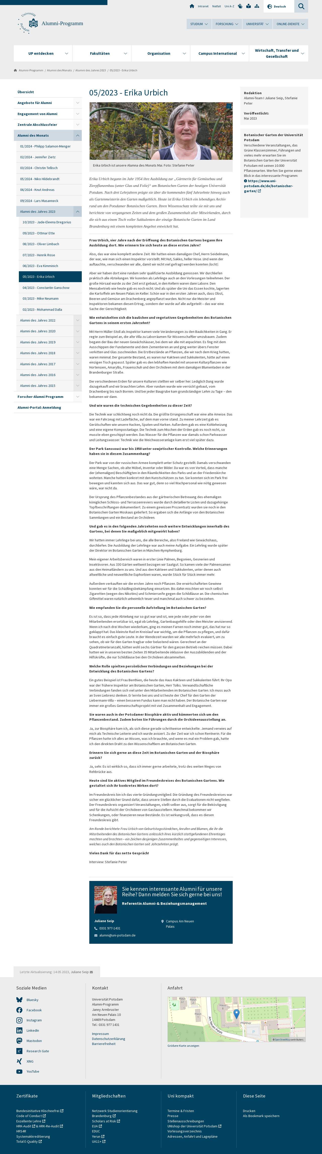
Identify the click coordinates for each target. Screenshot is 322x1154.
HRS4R (21, 1131)
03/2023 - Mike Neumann (41, 298)
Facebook (34, 1010)
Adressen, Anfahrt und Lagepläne (193, 1136)
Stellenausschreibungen (186, 1121)
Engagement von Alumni (37, 114)
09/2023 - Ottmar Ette (39, 233)
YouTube (33, 1071)
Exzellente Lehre (28, 1121)
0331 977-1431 (109, 928)
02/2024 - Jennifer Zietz (38, 157)
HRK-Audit (23, 1126)
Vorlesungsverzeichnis (185, 1131)
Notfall (216, 6)
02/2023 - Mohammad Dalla (42, 309)
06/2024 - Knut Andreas (37, 189)
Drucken (249, 1111)
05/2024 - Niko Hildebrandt (39, 179)
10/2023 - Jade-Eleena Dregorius (47, 222)
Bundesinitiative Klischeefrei (37, 1111)
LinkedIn (33, 1030)
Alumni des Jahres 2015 (37, 385)
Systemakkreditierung (33, 1136)
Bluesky (32, 1000)
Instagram (34, 1020)
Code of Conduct (29, 1116)
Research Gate (38, 1051)
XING (30, 1061)
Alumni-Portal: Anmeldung (39, 407)
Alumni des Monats (59, 70)
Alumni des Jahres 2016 (37, 375)
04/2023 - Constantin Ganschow (46, 287)
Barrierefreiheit (103, 1043)
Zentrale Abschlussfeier (37, 124)
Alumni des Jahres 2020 (37, 331)
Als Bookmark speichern (261, 1116)
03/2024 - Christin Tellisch (39, 168)
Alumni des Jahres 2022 (37, 320)
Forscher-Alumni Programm (40, 396)
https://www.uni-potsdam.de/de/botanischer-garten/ (268, 185)
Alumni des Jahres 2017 (37, 364)
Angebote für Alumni (35, 102)
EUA (95, 1126)
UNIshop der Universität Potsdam (192, 1126)
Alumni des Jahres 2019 (37, 342)
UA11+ (96, 1141)
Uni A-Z (229, 6)
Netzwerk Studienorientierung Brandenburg (115, 1113)
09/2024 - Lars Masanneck (39, 200)
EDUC (96, 1131)
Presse (173, 1116)
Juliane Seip (80, 972)
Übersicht (26, 92)
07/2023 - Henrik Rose (39, 255)
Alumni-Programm (62, 23)
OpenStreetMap (282, 1039)
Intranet (203, 6)
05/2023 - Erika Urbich (123, 70)
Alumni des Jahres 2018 (37, 353)
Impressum (100, 1033)
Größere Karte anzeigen (183, 1045)
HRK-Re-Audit (49, 1126)
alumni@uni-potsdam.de (117, 935)
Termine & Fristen (181, 1111)
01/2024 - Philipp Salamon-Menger (45, 146)
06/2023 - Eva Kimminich (40, 266)
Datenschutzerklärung (108, 1038)
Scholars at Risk (104, 1121)
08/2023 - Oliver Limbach (41, 244)
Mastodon (34, 1040)
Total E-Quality (27, 1141)
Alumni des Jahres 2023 (90, 70)
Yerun (96, 1136)
